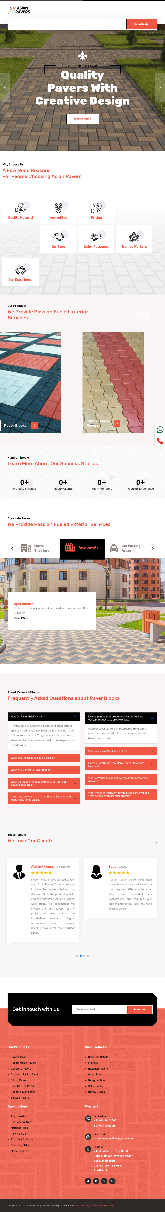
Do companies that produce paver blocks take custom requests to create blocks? (115, 718)
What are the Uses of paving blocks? (33, 757)
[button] (5, 87)
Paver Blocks (15, 426)
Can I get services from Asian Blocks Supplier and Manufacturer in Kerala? (41, 798)
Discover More (82, 117)
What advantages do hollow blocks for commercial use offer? (118, 779)
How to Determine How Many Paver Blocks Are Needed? (116, 764)
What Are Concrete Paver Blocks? (31, 769)
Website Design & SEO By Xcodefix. (94, 1205)
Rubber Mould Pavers (99, 423)
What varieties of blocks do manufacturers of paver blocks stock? (38, 783)
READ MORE (21, 617)
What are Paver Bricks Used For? (107, 751)
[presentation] (146, 315)
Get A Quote (141, 24)
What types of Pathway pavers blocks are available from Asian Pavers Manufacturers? (119, 794)
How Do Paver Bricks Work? (27, 716)
